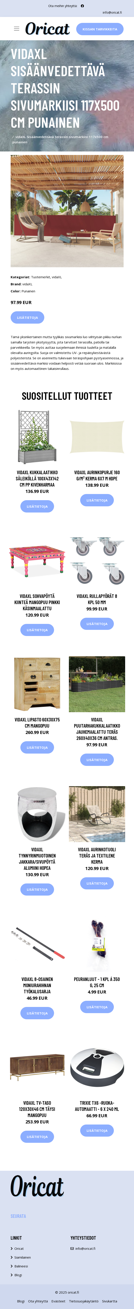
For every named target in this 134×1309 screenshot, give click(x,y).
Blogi (18, 1275)
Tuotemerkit (40, 277)
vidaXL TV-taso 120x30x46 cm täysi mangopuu (37, 1109)
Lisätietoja (27, 317)
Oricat (19, 1248)
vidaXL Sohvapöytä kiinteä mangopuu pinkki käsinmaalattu (37, 602)
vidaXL (57, 277)
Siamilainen (22, 1257)
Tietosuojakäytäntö (84, 1301)
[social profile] (82, 6)
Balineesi (21, 1266)
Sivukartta (109, 1301)
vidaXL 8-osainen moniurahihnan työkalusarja (37, 985)
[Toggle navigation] (17, 28)
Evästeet (58, 1301)
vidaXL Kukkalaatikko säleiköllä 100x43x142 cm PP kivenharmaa (37, 478)
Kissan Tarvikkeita (100, 29)
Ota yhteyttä (38, 1301)
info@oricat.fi (112, 12)
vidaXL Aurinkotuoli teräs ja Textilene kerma (97, 855)
